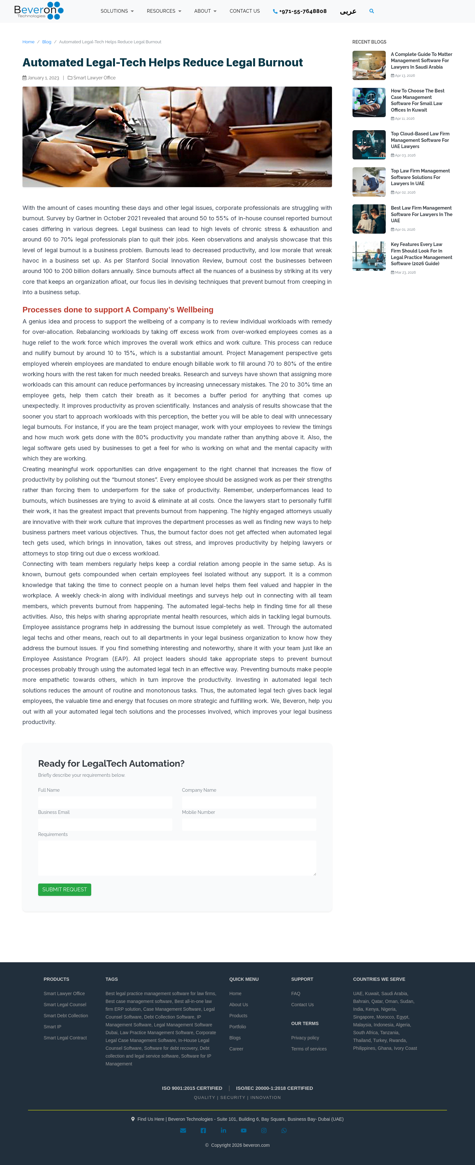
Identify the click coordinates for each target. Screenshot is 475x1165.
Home (28, 41)
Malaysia (362, 1024)
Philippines (364, 1048)
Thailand (362, 1040)
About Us (238, 1004)
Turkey (379, 1040)
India (358, 1009)
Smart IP (52, 1026)
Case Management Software (172, 1009)
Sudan (406, 1001)
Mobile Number (198, 812)
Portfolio (237, 1026)
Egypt (402, 1017)
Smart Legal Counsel (65, 1004)
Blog (46, 41)
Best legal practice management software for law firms (160, 993)
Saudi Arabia (394, 993)
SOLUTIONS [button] (117, 11)
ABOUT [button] (205, 11)
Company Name (199, 790)
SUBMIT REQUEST (64, 889)
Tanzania (389, 1032)
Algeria (403, 1024)
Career (236, 1048)
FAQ (295, 993)
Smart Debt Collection (66, 1015)
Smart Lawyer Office (64, 993)
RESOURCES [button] (164, 11)
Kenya (372, 1009)
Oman (391, 1001)
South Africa (365, 1032)
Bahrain (361, 1001)
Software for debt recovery (170, 1048)
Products (238, 1015)
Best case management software (139, 1001)
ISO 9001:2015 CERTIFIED (192, 1088)
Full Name (49, 790)
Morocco (385, 1017)
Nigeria (388, 1009)
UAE (358, 993)
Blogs (235, 1037)
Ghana (385, 1048)
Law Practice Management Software (156, 1032)
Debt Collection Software (169, 1017)
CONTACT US (245, 11)
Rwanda (397, 1040)
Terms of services (309, 1048)
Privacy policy (305, 1037)
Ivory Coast (405, 1048)
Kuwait (372, 993)
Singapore (363, 1017)
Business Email (54, 812)
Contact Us (302, 1004)
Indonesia (384, 1024)
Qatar (376, 1001)
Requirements (53, 834)
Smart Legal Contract (65, 1037)
